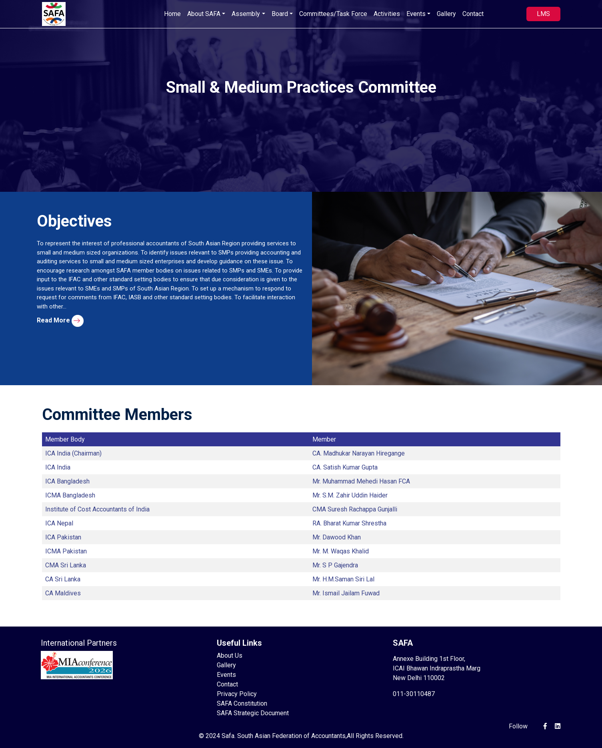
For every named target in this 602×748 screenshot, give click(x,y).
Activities (387, 14)
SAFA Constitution (242, 703)
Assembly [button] (246, 14)
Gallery (446, 14)
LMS (543, 14)
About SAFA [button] (203, 14)
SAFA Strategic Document (253, 713)
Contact (473, 14)
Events (226, 674)
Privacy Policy (237, 694)
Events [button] (416, 14)
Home (172, 14)
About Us (229, 655)
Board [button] (280, 14)
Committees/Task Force (333, 14)
